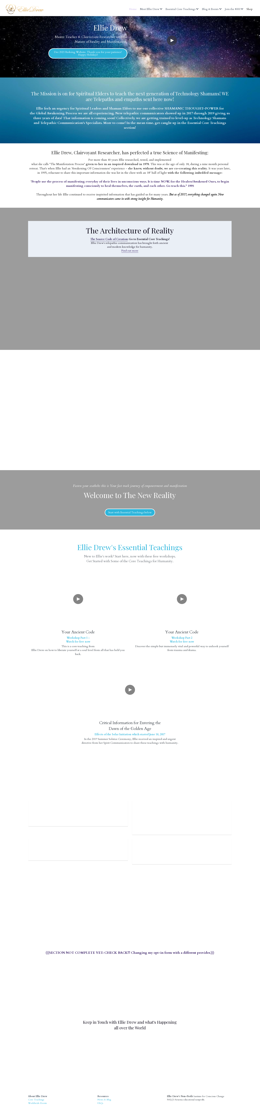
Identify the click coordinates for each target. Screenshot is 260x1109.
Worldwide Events (37, 1077)
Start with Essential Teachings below (130, 512)
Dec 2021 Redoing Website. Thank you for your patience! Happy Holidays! (88, 53)
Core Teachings (36, 1073)
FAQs (100, 1077)
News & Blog (104, 1073)
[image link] (119, 1028)
